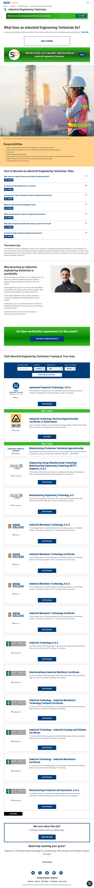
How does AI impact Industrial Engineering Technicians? (23, 233)
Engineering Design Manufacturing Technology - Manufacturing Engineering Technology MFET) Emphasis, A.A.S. (53, 465)
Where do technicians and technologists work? (20, 205)
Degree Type (51, 365)
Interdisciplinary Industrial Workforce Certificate (54, 672)
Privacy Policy (54, 881)
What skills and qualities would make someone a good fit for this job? (27, 224)
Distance (36, 365)
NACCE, (48, 885)
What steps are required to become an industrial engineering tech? (26, 176)
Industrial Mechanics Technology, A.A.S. (49, 524)
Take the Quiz (47, 837)
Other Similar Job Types (46, 375)
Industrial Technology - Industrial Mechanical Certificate (52, 761)
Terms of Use (63, 881)
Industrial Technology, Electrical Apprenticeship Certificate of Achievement (53, 420)
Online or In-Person (71, 365)
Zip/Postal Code (22, 365)
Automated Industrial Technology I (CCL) (50, 387)
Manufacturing (23, 6)
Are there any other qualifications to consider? (20, 186)
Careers (12, 6)
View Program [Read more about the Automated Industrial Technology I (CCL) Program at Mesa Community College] (47, 404)
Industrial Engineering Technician (41, 6)
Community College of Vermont (16, 450)
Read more (85, 32)
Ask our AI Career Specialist (47, 339)
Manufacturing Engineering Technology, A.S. (51, 495)
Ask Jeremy (81, 16)
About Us (37, 881)
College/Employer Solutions (47, 878)
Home (5, 6)
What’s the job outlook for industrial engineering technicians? (25, 214)
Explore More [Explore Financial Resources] (47, 862)
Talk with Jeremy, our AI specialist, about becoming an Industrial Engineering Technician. (49, 55)
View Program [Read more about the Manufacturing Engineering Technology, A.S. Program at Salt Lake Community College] (47, 512)
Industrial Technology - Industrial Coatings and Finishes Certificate (57, 731)
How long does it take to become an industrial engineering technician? (28, 195)
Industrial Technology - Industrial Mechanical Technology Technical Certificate (52, 702)
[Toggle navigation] (88, 2)
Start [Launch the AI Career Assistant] (82, 55)
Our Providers (45, 881)
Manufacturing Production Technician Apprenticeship (56, 448)
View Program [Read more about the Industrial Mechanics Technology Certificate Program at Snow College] (47, 571)
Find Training (47, 41)
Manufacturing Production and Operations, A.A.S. (54, 790)
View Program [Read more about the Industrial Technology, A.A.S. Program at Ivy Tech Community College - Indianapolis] (47, 659)
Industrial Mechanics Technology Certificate (52, 554)
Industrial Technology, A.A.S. (44, 642)
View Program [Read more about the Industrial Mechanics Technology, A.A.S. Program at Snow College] (47, 541)
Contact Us (31, 881)
